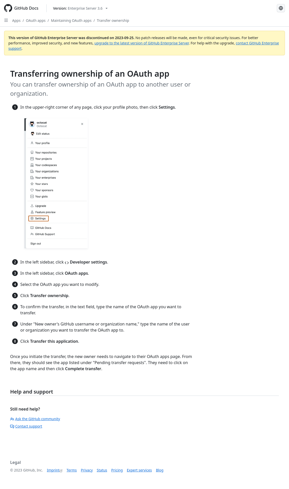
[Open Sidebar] (6, 20)
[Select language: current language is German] (281, 8)
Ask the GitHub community (35, 418)
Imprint (53, 470)
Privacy (87, 470)
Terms (71, 470)
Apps (16, 20)
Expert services (139, 470)
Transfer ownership (113, 20)
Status (102, 470)
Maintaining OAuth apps (71, 20)
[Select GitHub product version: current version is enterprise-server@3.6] (80, 8)
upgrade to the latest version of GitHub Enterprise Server (141, 43)
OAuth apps (35, 20)
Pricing (117, 470)
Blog (159, 470)
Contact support (26, 426)
